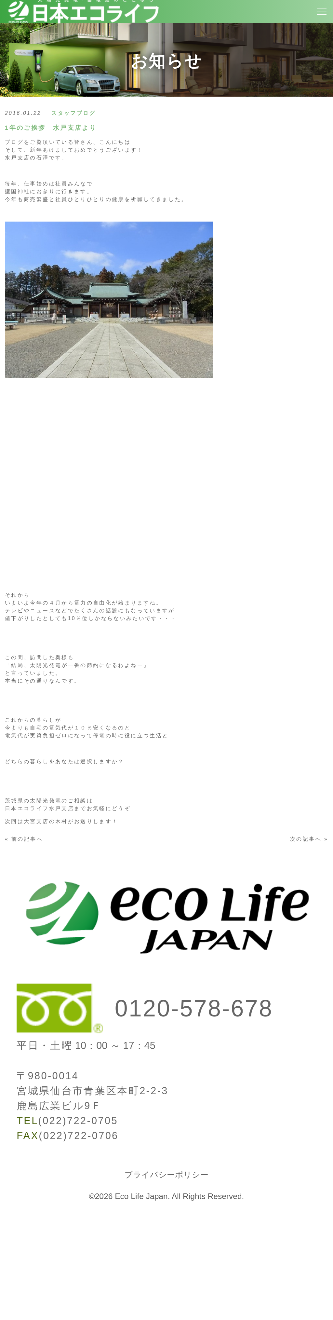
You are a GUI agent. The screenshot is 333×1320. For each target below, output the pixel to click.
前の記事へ (27, 839)
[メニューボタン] (321, 11)
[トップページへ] (83, 26)
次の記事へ (306, 839)
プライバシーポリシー (166, 1174)
